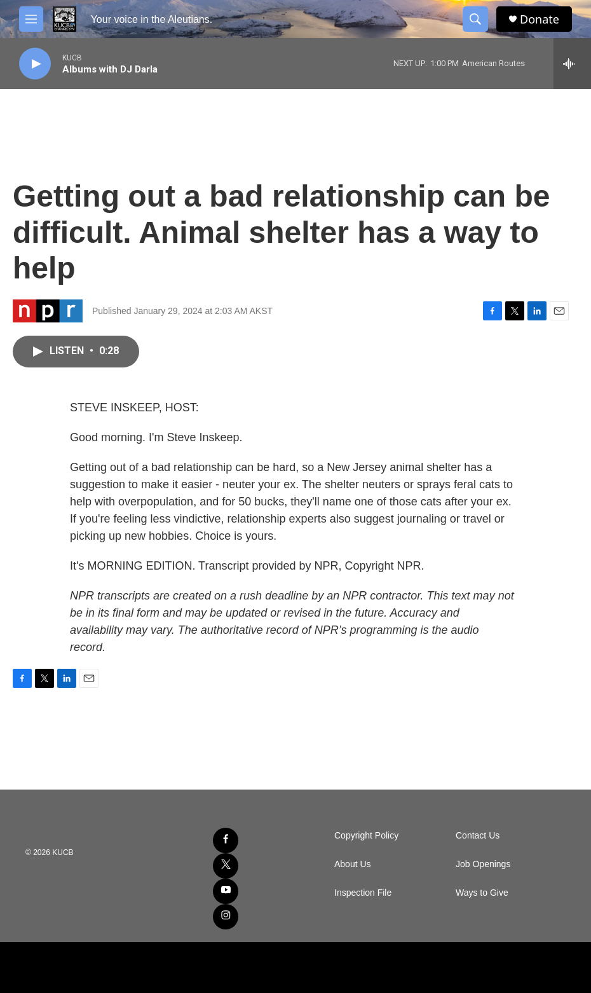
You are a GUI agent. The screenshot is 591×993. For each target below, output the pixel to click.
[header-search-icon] (475, 19)
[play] (35, 64)
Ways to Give (482, 893)
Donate (539, 19)
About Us (352, 864)
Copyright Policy (366, 835)
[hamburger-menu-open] (31, 19)
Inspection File (362, 893)
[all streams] (572, 63)
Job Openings (483, 864)
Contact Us (477, 835)
